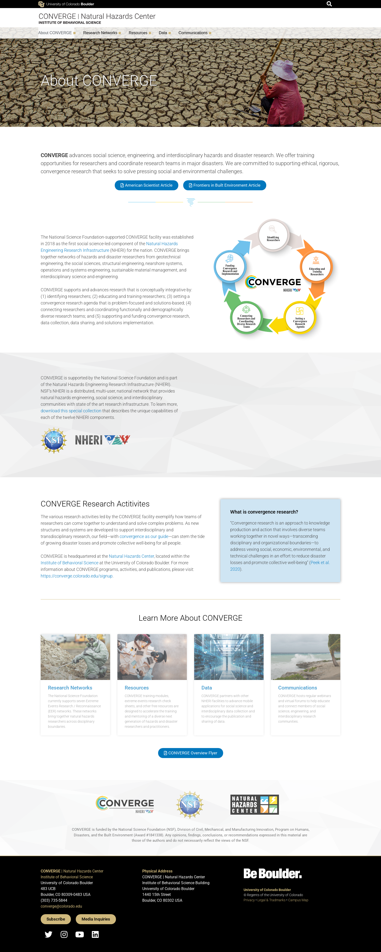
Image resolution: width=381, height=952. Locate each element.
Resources (139, 32)
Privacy (249, 900)
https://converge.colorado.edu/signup (77, 575)
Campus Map (298, 900)
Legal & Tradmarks (271, 900)
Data (164, 32)
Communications (194, 32)
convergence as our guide (144, 536)
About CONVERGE (56, 32)
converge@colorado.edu (61, 906)
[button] (329, 4)
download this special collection (71, 410)
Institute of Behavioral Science (69, 562)
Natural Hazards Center (131, 556)
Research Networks (101, 32)
